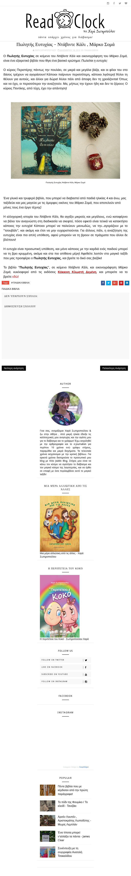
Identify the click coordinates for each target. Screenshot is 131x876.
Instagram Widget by (76, 767)
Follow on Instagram (66, 682)
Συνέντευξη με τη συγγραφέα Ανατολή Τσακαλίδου (70, 852)
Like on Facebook (66, 667)
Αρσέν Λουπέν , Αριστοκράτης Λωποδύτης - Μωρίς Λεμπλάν (74, 820)
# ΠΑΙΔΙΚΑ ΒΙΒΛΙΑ (20, 282)
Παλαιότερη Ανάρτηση (114, 368)
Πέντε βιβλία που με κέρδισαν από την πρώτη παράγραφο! (73, 790)
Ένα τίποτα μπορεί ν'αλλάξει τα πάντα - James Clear (74, 836)
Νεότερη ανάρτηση (14, 368)
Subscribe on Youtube (66, 674)
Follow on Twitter (66, 660)
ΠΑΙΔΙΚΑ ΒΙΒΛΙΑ (91, 50)
